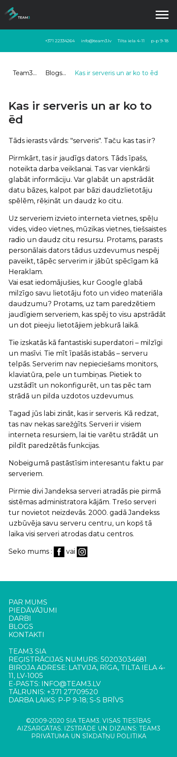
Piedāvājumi (33, 610)
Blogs (53, 73)
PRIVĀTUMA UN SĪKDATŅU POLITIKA (88, 736)
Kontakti (26, 635)
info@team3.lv (96, 41)
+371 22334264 (60, 41)
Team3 (23, 73)
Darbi (20, 618)
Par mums (28, 602)
